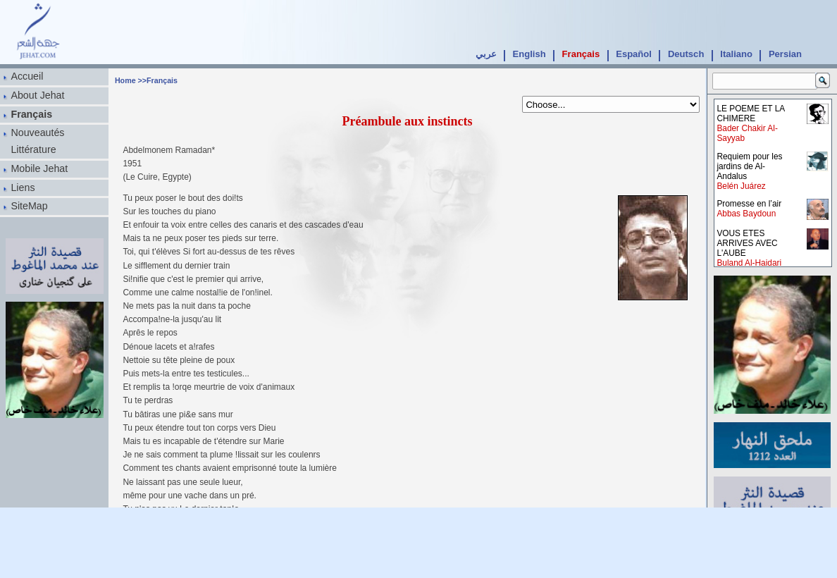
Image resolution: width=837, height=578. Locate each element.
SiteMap (29, 205)
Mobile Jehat (39, 168)
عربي (486, 54)
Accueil (27, 76)
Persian (785, 54)
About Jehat (37, 95)
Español (634, 54)
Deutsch (686, 54)
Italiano (736, 54)
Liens (23, 187)
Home (125, 80)
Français (581, 54)
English (529, 54)
